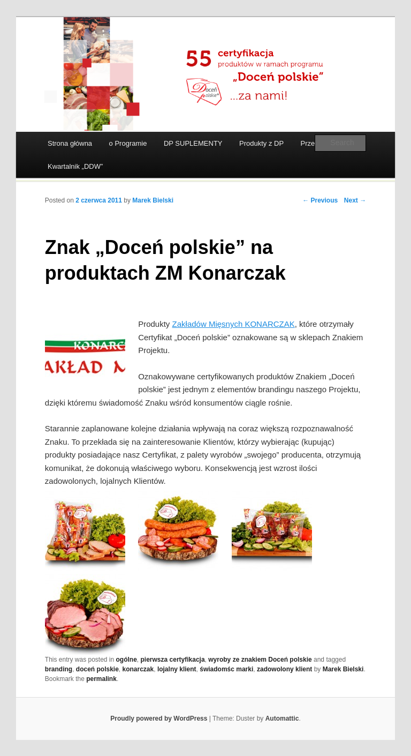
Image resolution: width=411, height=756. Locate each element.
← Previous (320, 200)
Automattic (282, 718)
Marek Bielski (152, 200)
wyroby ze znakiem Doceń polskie (259, 659)
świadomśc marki (226, 669)
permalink (101, 679)
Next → (355, 200)
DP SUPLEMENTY (193, 143)
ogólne (126, 659)
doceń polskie (97, 669)
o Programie (128, 143)
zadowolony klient (284, 669)
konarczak (138, 669)
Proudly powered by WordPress (158, 718)
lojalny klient (176, 669)
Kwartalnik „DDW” (75, 166)
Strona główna (70, 143)
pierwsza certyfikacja (173, 659)
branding (58, 669)
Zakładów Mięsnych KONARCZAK (233, 323)
